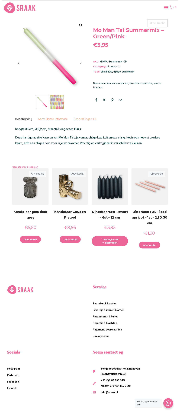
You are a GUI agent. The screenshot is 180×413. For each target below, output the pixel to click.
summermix (128, 71)
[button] (81, 25)
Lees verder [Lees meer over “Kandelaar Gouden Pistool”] (70, 239)
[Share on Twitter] (104, 100)
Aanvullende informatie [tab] (53, 119)
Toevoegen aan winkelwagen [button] (110, 241)
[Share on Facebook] (96, 100)
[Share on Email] (120, 100)
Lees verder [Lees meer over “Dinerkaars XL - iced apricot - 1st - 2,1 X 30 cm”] (149, 245)
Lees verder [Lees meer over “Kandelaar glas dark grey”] (30, 239)
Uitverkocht (113, 66)
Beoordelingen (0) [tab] (85, 119)
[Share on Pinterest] (112, 100)
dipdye (117, 71)
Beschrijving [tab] (23, 119)
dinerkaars (106, 71)
